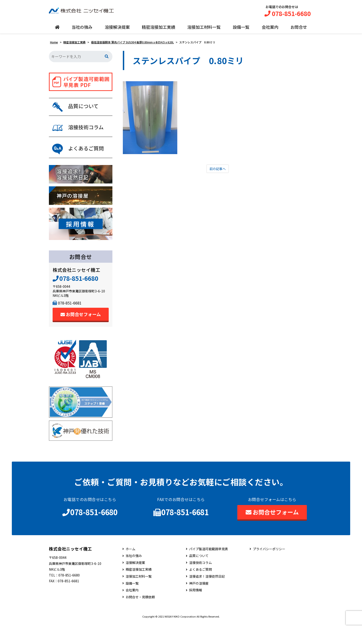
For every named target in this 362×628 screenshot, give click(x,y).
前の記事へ (217, 171)
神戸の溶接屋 (199, 588)
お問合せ (298, 29)
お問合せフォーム (80, 319)
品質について (199, 561)
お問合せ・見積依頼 (140, 602)
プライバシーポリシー (269, 554)
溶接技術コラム (200, 568)
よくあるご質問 (200, 575)
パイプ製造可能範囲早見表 (208, 554)
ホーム (130, 554)
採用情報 (195, 595)
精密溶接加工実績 (158, 29)
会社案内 (270, 29)
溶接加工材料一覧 (204, 29)
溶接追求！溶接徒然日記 (207, 581)
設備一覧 (241, 29)
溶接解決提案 (117, 29)
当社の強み (82, 29)
